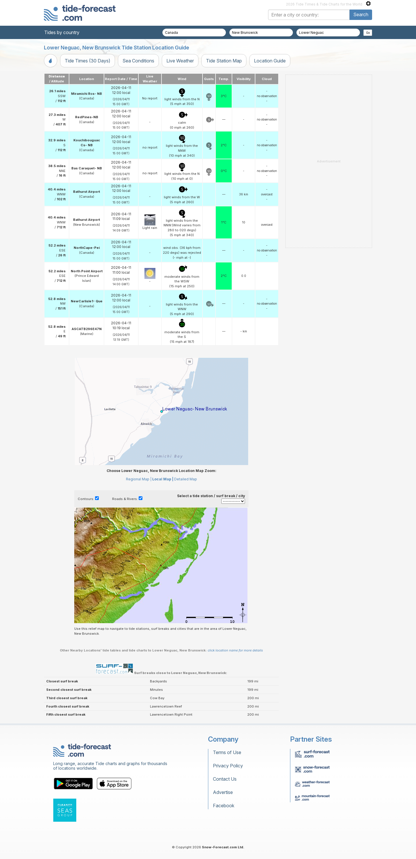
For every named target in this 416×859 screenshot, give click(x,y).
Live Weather (180, 61)
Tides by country (61, 32)
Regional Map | (138, 479)
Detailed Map (185, 479)
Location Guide (270, 61)
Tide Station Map (224, 61)
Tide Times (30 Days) (87, 61)
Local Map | (162, 479)
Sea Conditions (138, 61)
